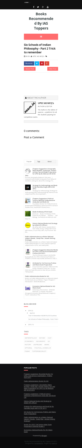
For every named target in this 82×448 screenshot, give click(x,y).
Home (27, 2)
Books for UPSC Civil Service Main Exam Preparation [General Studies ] (38, 425)
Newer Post (30, 69)
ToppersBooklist (39, 351)
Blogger (44, 436)
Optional (28, 348)
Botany (42, 338)
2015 (29, 324)
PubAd (27, 351)
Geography (40, 341)
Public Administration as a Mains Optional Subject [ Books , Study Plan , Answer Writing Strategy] (40, 238)
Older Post (52, 69)
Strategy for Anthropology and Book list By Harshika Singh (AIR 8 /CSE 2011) (45, 187)
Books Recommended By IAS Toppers (41, 21)
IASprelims (38, 345)
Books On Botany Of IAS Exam (42, 212)
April (31, 313)
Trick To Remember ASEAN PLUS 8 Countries (42, 316)
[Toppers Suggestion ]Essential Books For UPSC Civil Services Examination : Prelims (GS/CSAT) (45, 251)
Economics (29, 341)
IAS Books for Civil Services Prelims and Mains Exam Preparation (44, 264)
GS (49, 341)
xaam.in (54, 443)
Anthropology (31, 338)
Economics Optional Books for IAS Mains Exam (44, 287)
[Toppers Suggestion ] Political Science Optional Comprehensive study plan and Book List (44, 200)
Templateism (38, 443)
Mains (47, 345)
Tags (38, 161)
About (49, 161)
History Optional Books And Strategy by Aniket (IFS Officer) (45, 224)
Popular (29, 161)
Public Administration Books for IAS (37, 276)
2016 (29, 311)
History (28, 345)
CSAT (49, 338)
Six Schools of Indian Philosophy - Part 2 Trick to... (44, 319)
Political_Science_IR (43, 348)
